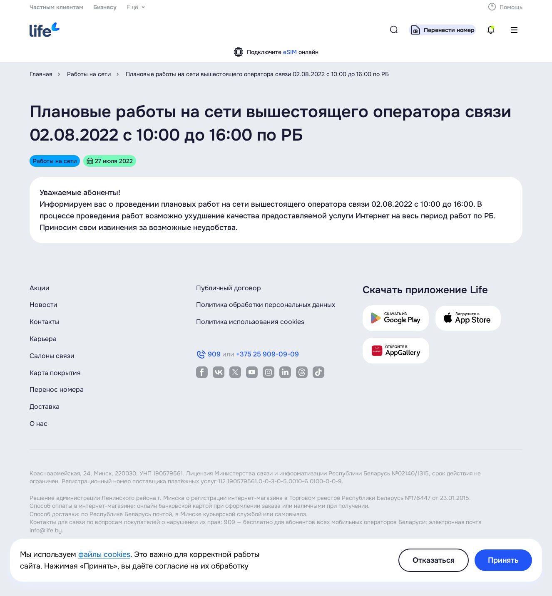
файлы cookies (104, 554)
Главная (41, 74)
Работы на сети (89, 74)
